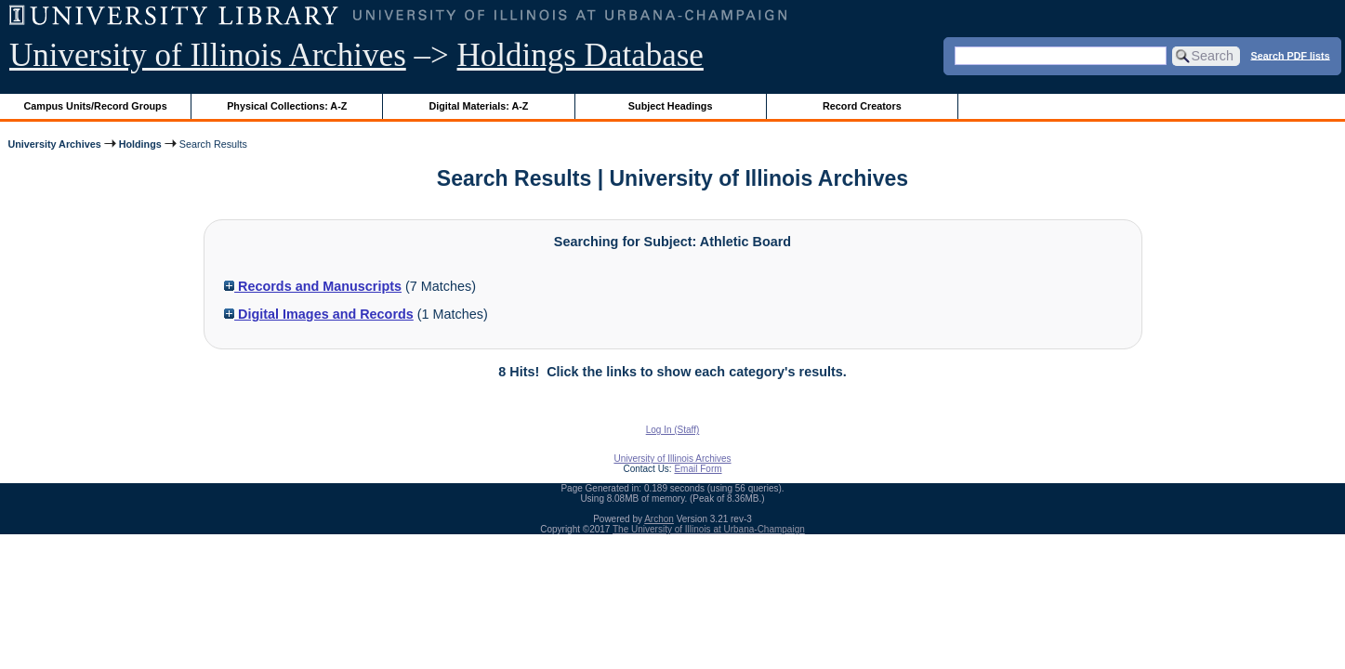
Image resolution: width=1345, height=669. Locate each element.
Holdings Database (580, 55)
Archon (659, 519)
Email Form (697, 469)
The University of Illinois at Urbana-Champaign (709, 529)
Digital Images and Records (319, 314)
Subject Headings (670, 106)
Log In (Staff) (673, 430)
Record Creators (862, 106)
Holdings (140, 144)
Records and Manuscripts (313, 286)
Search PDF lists (1290, 54)
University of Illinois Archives (207, 55)
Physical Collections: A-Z (287, 106)
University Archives (53, 144)
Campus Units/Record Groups (95, 106)
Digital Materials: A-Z (478, 106)
